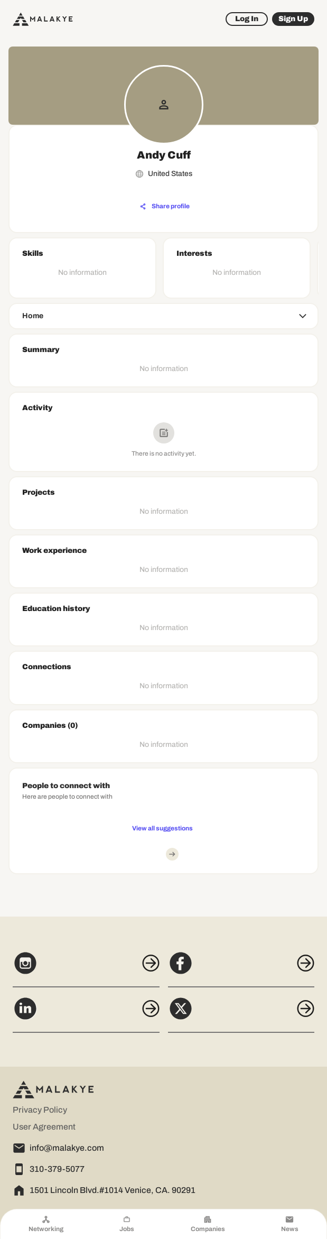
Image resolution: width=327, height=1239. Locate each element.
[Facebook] (241, 968)
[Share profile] (164, 206)
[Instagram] (86, 968)
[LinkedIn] (86, 1014)
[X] (241, 1014)
